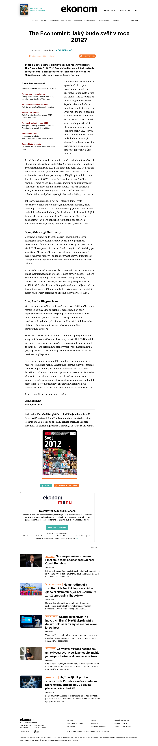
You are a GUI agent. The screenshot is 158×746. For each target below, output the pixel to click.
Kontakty (70, 720)
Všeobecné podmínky (98, 727)
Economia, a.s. (41, 723)
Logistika (115, 21)
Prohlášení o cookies (122, 720)
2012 (44, 56)
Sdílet (47, 485)
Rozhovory (54, 21)
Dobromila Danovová (93, 731)
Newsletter (94, 723)
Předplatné (71, 727)
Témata (44, 21)
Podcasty (78, 21)
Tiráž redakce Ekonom (75, 723)
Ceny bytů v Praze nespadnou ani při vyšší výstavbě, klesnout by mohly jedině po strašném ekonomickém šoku (72, 652)
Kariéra (93, 720)
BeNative (134, 21)
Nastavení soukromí (121, 723)
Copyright (23, 723)
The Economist (35, 56)
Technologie (66, 21)
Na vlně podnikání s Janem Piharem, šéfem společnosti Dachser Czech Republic (70, 559)
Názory (35, 21)
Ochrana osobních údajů (123, 727)
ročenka (51, 56)
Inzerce (69, 731)
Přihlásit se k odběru (57, 527)
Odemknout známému (68, 485)
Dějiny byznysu (90, 21)
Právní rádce (104, 21)
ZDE (77, 538)
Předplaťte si (109, 11)
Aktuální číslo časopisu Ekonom (32, 9)
